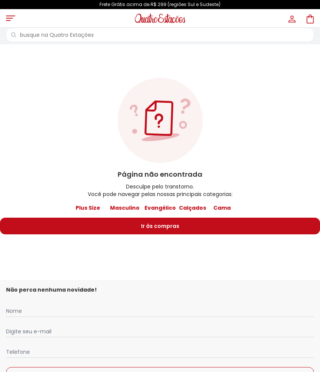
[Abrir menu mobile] (10, 18)
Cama (222, 208)
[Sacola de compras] (309, 18)
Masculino (125, 208)
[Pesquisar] (13, 34)
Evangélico (160, 208)
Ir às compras (160, 226)
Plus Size (88, 208)
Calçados (192, 208)
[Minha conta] (291, 18)
